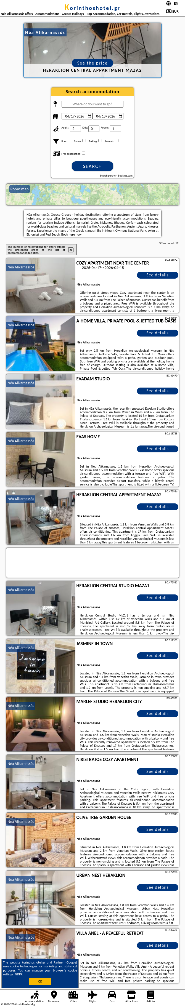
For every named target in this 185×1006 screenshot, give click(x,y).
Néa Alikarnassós (21, 267)
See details (157, 274)
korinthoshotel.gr (92, 8)
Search (92, 166)
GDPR (19, 974)
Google (71, 962)
